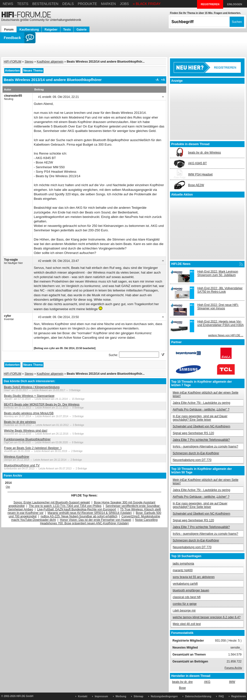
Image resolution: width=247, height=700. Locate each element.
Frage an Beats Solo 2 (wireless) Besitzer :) (32, 448)
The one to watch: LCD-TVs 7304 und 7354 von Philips (65, 506)
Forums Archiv (233, 667)
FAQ (221, 696)
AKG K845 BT (197, 163)
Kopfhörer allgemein (50, 61)
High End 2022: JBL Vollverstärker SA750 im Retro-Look (220, 290)
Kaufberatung (29, 29)
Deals (68, 4)
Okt (8, 486)
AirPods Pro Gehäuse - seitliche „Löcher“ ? (201, 409)
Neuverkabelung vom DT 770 (192, 460)
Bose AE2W (196, 185)
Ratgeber (50, 29)
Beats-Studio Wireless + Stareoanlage (29, 396)
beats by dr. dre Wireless (204, 152)
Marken (108, 4)
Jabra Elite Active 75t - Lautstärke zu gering (201, 403)
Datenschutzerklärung (198, 696)
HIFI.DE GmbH (24, 696)
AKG (207, 682)
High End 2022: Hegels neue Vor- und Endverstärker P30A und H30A (220, 323)
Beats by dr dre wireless (20, 422)
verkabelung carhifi (185, 583)
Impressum (101, 696)
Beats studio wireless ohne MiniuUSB (28, 413)
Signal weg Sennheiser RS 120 (193, 433)
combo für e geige (185, 604)
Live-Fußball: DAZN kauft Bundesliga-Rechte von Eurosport (76, 509)
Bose (182, 688)
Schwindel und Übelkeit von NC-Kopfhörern (201, 426)
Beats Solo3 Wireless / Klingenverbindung (31, 387)
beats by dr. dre (182, 682)
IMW (232, 682)
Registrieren (238, 696)
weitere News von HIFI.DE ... (225, 335)
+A (163, 80)
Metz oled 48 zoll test (187, 624)
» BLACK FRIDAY (147, 4)
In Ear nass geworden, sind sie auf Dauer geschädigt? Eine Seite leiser (200, 417)
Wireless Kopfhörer (16, 456)
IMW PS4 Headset (200, 174)
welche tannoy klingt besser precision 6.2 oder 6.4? (207, 617)
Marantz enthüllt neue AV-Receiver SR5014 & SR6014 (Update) (90, 513)
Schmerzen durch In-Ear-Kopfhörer (196, 453)
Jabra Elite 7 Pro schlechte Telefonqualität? (201, 440)
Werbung (121, 696)
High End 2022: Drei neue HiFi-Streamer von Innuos (218, 306)
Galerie (82, 29)
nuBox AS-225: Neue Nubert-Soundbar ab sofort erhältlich (79, 516)
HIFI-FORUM (12, 61)
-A (157, 80)
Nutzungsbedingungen (164, 696)
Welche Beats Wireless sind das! (25, 430)
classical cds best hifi (187, 597)
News (8, 4)
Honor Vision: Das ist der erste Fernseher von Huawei (95, 520)
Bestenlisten (45, 4)
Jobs (124, 4)
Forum (8, 29)
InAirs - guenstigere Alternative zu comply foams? (205, 446)
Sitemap (138, 696)
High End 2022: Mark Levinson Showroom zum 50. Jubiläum (217, 273)
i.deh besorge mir (184, 610)
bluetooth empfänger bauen (191, 590)
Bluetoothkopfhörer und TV (22, 465)
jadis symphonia (183, 563)
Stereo (29, 61)
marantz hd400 (183, 570)
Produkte (87, 4)
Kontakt (82, 696)
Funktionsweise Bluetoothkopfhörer (27, 439)
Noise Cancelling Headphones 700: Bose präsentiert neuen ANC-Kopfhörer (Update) (99, 521)
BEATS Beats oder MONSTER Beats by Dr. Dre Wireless (42, 404)
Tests (22, 4)
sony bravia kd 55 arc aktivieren (194, 577)
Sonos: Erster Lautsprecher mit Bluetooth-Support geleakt (51, 502)
